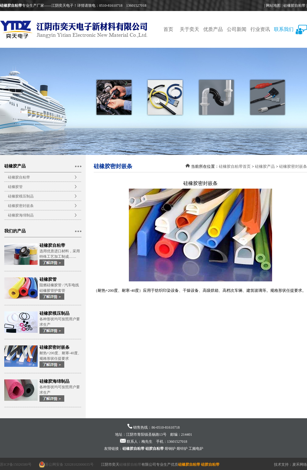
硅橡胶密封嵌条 (21, 206)
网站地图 (273, 5)
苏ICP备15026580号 (16, 464)
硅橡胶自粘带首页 (235, 166)
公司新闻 (236, 29)
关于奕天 (189, 29)
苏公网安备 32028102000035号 (66, 464)
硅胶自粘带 (154, 448)
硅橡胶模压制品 (21, 196)
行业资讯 (260, 29)
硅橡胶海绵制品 (21, 215)
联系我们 (284, 29)
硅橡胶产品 (265, 166)
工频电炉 (196, 448)
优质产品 (213, 29)
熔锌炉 (182, 448)
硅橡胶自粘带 (294, 5)
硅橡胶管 (15, 187)
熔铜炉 (170, 448)
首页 (168, 29)
